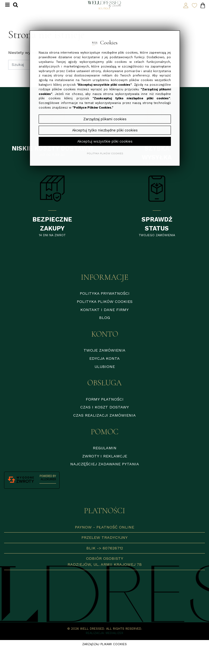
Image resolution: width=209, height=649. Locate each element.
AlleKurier (48, 479)
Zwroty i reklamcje (104, 456)
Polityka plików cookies (105, 301)
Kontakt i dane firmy (104, 309)
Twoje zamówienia (104, 350)
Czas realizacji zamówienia (104, 415)
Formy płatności (105, 399)
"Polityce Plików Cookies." (92, 107)
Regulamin (104, 448)
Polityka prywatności (105, 293)
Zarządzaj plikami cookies (104, 644)
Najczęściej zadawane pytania (104, 464)
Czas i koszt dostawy (104, 407)
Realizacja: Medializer (104, 633)
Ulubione (104, 366)
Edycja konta (104, 358)
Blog (104, 317)
